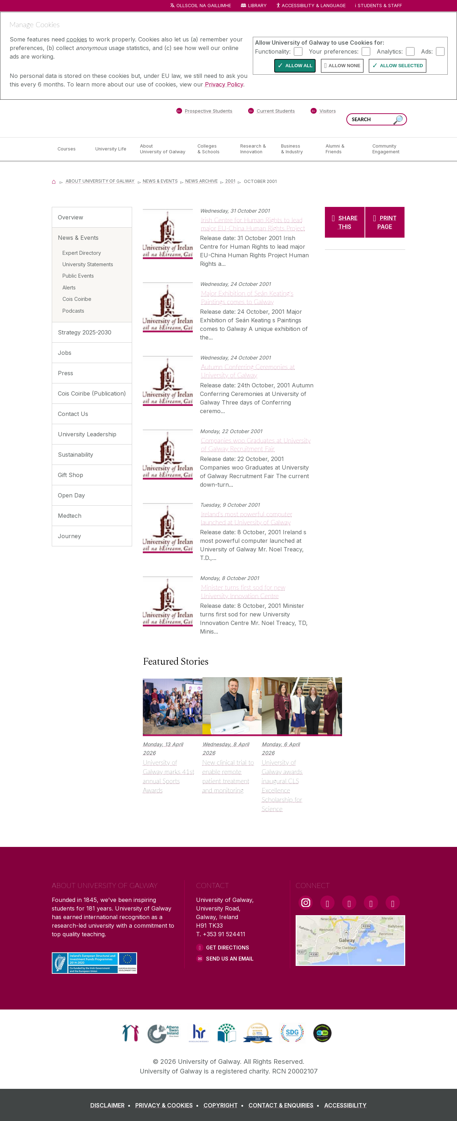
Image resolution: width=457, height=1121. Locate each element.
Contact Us (73, 413)
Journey (69, 536)
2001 (230, 181)
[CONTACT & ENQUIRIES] (285, 1105)
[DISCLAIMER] (112, 1105)
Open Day (71, 495)
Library (257, 5)
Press (65, 373)
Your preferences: (333, 51)
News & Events (160, 181)
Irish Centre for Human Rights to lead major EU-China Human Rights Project (253, 224)
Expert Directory (81, 253)
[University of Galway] (103, 118)
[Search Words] (376, 119)
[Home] (54, 181)
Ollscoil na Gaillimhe (203, 5)
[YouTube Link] (349, 903)
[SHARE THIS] (345, 222)
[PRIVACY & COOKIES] (168, 1105)
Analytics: (390, 51)
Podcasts (73, 311)
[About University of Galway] (163, 149)
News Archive (201, 181)
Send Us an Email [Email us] (229, 959)
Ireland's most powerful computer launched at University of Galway (246, 518)
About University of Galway (100, 181)
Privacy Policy (224, 84)
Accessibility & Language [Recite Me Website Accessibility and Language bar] (310, 6)
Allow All (298, 65)
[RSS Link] (393, 903)
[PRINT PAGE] (385, 222)
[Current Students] (271, 112)
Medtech (69, 515)
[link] (130, 1033)
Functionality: (273, 51)
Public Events (78, 276)
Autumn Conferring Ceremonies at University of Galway (248, 371)
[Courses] (71, 149)
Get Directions (227, 947)
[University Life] (112, 149)
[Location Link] (350, 961)
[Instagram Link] (305, 903)
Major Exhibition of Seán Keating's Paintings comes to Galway (247, 297)
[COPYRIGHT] (225, 1105)
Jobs (64, 352)
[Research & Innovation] (255, 149)
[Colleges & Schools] (213, 149)
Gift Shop (70, 474)
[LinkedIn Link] (371, 903)
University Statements (87, 264)
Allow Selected (401, 65)
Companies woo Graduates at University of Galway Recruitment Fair (256, 444)
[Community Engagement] (386, 149)
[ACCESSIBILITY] (345, 1105)
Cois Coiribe (76, 299)
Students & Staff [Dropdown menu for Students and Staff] (380, 5)
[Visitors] (323, 112)
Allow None (344, 65)
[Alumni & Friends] (343, 149)
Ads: (427, 51)
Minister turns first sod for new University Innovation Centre (243, 591)
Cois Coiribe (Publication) (92, 393)
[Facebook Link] (327, 903)
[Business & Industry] (297, 149)
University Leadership (87, 434)
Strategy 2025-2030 (84, 332)
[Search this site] (398, 120)
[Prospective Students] (204, 112)
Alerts (69, 287)
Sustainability (75, 454)
